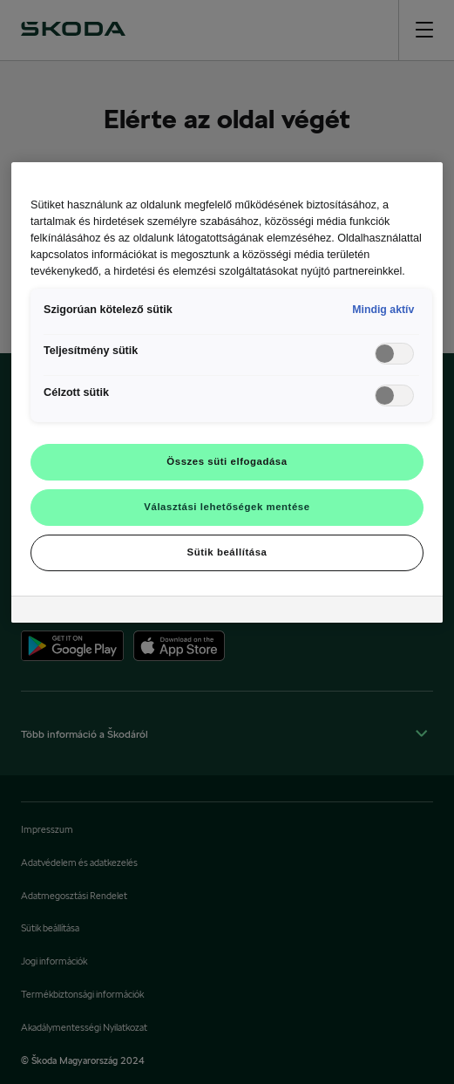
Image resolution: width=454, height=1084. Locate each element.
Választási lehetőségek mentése (226, 506)
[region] (227, 392)
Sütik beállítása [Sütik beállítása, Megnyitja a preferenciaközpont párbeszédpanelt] (227, 552)
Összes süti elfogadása (226, 461)
